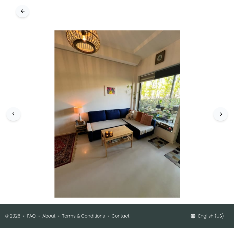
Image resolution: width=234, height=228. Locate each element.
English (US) (207, 216)
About (48, 216)
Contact (120, 216)
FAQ (31, 216)
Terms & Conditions (83, 216)
